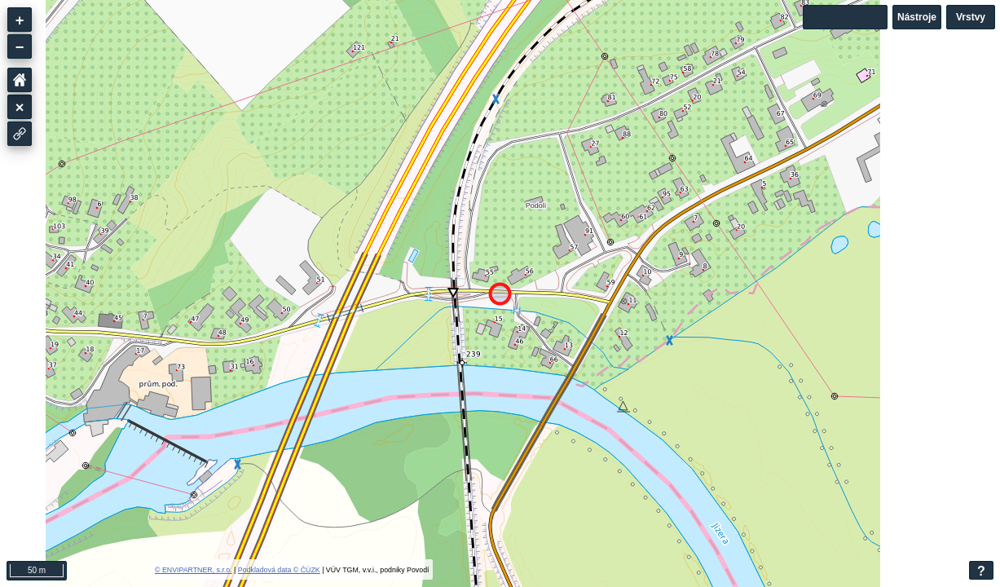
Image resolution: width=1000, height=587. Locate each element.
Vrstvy (970, 17)
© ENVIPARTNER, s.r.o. (193, 570)
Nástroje (916, 17)
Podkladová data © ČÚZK (279, 570)
